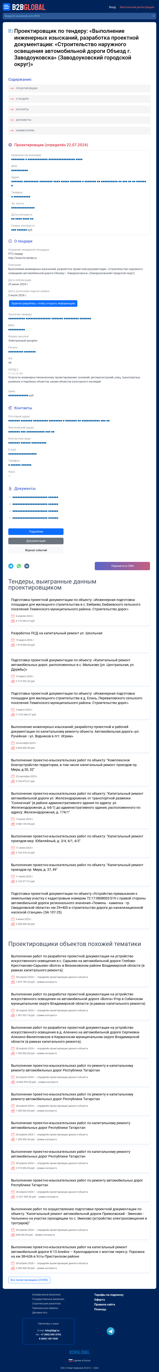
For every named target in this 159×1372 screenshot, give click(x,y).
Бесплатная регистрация (137, 7)
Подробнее (36, 531)
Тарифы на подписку (109, 1294)
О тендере (22, 98)
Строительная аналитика (46, 1303)
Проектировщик (26, 88)
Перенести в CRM (122, 566)
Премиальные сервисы (45, 1308)
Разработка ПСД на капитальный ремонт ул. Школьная (56, 633)
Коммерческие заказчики (46, 1294)
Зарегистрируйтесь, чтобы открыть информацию (43, 303)
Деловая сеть (39, 1312)
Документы (23, 120)
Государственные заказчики (48, 1299)
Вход (112, 7)
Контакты (22, 109)
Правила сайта (104, 1304)
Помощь (100, 1309)
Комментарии (25, 130)
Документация (36, 541)
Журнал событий (36, 550)
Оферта (99, 1299)
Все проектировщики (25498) (29, 1280)
